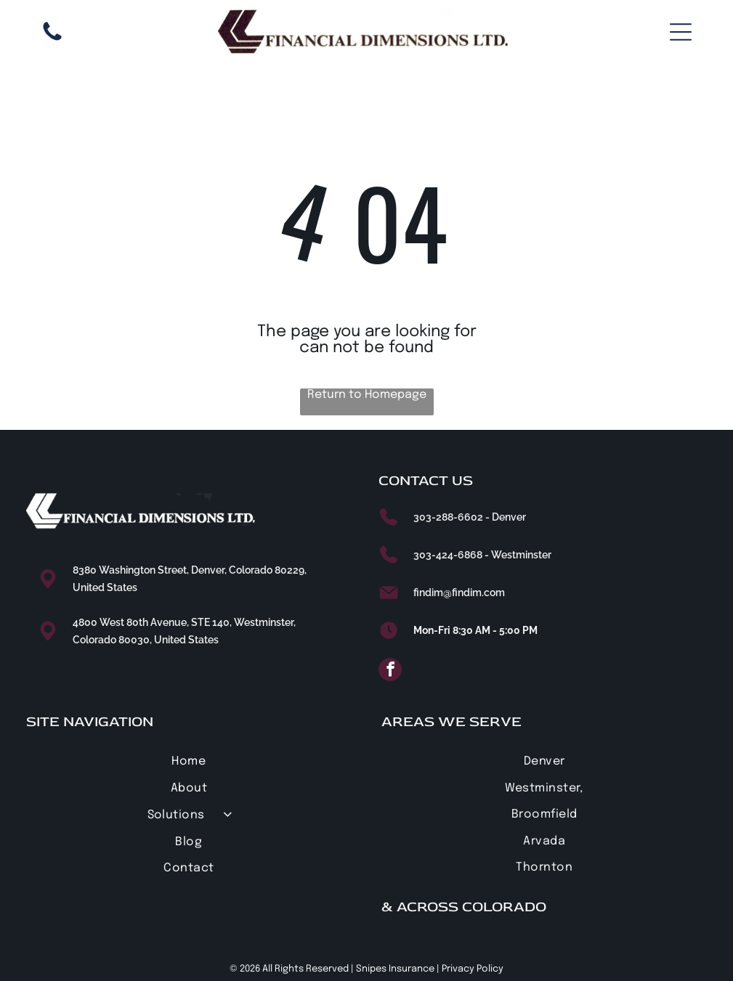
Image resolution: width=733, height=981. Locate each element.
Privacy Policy (472, 969)
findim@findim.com (459, 592)
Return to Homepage (366, 394)
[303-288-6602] (52, 40)
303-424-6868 (447, 555)
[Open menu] (681, 32)
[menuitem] (189, 761)
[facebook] (390, 671)
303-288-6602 (448, 517)
